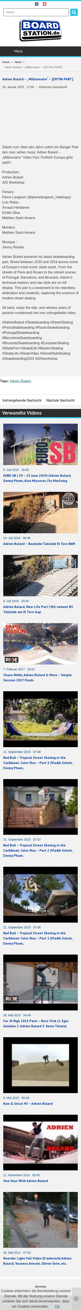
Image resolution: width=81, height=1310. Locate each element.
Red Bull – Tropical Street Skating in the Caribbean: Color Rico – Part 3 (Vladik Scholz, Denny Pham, (38, 762)
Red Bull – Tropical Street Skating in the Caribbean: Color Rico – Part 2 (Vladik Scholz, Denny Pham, (38, 850)
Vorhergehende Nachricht (21, 400)
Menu (41, 51)
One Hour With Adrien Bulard (25, 1181)
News (18, 62)
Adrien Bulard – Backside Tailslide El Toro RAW (39, 543)
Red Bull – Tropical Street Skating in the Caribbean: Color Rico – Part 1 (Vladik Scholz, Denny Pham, (38, 938)
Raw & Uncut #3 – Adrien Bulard (28, 1103)
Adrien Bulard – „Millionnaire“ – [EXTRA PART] (37, 79)
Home (6, 62)
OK (57, 1306)
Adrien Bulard (20, 381)
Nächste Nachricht (60, 400)
